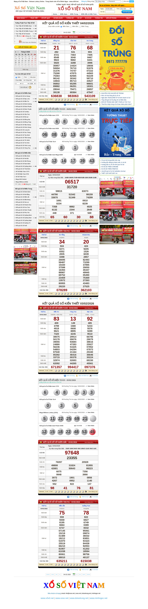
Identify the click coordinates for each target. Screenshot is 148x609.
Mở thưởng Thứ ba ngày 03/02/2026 (73, 386)
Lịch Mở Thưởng (31, 38)
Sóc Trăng (90, 40)
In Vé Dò (93, 104)
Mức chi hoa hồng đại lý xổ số (110, 95)
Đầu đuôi (31, 77)
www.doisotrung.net (79, 598)
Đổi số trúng (69, 104)
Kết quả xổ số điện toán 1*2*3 (49, 115)
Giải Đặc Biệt (43, 96)
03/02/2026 (73, 308)
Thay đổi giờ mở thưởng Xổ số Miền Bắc (113, 100)
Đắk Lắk (62, 506)
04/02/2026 (73, 37)
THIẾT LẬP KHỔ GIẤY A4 (109, 173)
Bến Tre (56, 312)
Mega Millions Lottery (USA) (48, 412)
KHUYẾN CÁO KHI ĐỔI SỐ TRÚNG (112, 93)
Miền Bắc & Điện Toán (89, 14)
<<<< (48, 32)
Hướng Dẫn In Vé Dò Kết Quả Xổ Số (112, 164)
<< (56, 32)
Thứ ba (43, 312)
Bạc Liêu (90, 312)
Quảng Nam (86, 506)
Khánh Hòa (86, 235)
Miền (17, 77)
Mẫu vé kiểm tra (82, 104)
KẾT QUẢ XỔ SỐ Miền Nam (55, 37)
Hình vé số (84, 226)
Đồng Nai (56, 40)
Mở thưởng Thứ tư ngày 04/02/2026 (73, 115)
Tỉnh (24, 77)
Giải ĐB (42, 182)
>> (80, 32)
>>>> (88, 32)
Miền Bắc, (74, 26)
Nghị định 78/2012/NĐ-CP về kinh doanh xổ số (115, 98)
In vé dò (78, 155)
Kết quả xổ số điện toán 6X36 (49, 128)
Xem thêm (89, 115)
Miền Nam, (64, 26)
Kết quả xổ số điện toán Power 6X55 (51, 426)
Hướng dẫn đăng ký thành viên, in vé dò (113, 162)
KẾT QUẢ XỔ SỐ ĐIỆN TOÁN (52, 109)
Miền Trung (74, 14)
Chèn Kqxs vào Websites (27, 41)
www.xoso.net (62, 598)
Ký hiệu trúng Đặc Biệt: (55, 177)
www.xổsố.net (47, 598)
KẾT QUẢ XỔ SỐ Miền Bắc (55, 171)
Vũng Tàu (73, 312)
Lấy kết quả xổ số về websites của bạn (113, 171)
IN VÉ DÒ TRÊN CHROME (109, 167)
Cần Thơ (73, 40)
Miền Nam (63, 14)
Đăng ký (84, 1)
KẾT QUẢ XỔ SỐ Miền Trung (56, 231)
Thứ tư (43, 40)
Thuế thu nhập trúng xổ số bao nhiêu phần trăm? (116, 104)
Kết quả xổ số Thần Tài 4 (47, 141)
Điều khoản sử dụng (54, 593)
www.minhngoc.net (98, 598)
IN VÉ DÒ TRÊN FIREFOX (109, 169)
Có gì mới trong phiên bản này (110, 160)
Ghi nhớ (125, 1)
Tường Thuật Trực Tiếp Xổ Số (24, 23)
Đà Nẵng (62, 235)
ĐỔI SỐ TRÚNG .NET (25, 47)
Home (55, 14)
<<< (52, 32)
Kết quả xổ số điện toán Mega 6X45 (51, 155)
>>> (84, 32)
